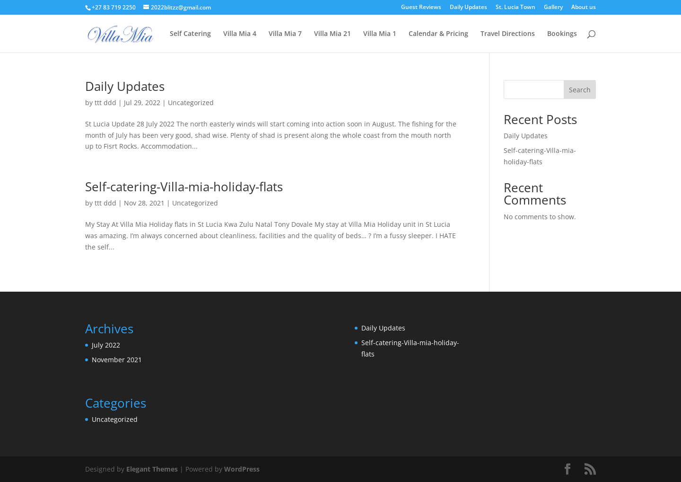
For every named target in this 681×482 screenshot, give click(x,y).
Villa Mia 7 (285, 34)
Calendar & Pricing (438, 34)
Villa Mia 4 (239, 34)
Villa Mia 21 (332, 34)
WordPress (242, 468)
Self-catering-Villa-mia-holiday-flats (184, 186)
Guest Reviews (421, 7)
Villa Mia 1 (379, 34)
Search (580, 89)
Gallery (553, 7)
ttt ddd (105, 102)
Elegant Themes (152, 468)
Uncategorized (191, 102)
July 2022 (106, 344)
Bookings (562, 34)
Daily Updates (468, 7)
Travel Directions (507, 34)
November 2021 (117, 359)
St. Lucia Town (515, 7)
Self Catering (190, 34)
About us (583, 7)
